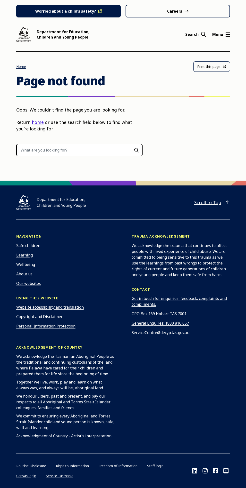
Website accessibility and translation (50, 307)
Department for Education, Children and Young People (63, 34)
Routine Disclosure (31, 466)
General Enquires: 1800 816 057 (160, 323)
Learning (24, 255)
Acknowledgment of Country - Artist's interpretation (63, 436)
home (38, 122)
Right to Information (72, 466)
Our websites (28, 283)
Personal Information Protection (46, 326)
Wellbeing (25, 264)
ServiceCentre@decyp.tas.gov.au (160, 332)
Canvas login (26, 475)
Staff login (155, 466)
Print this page (211, 66)
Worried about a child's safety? (65, 11)
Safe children (28, 245)
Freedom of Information (118, 466)
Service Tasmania (59, 475)
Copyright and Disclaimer (39, 316)
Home (21, 66)
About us (24, 274)
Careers (174, 11)
